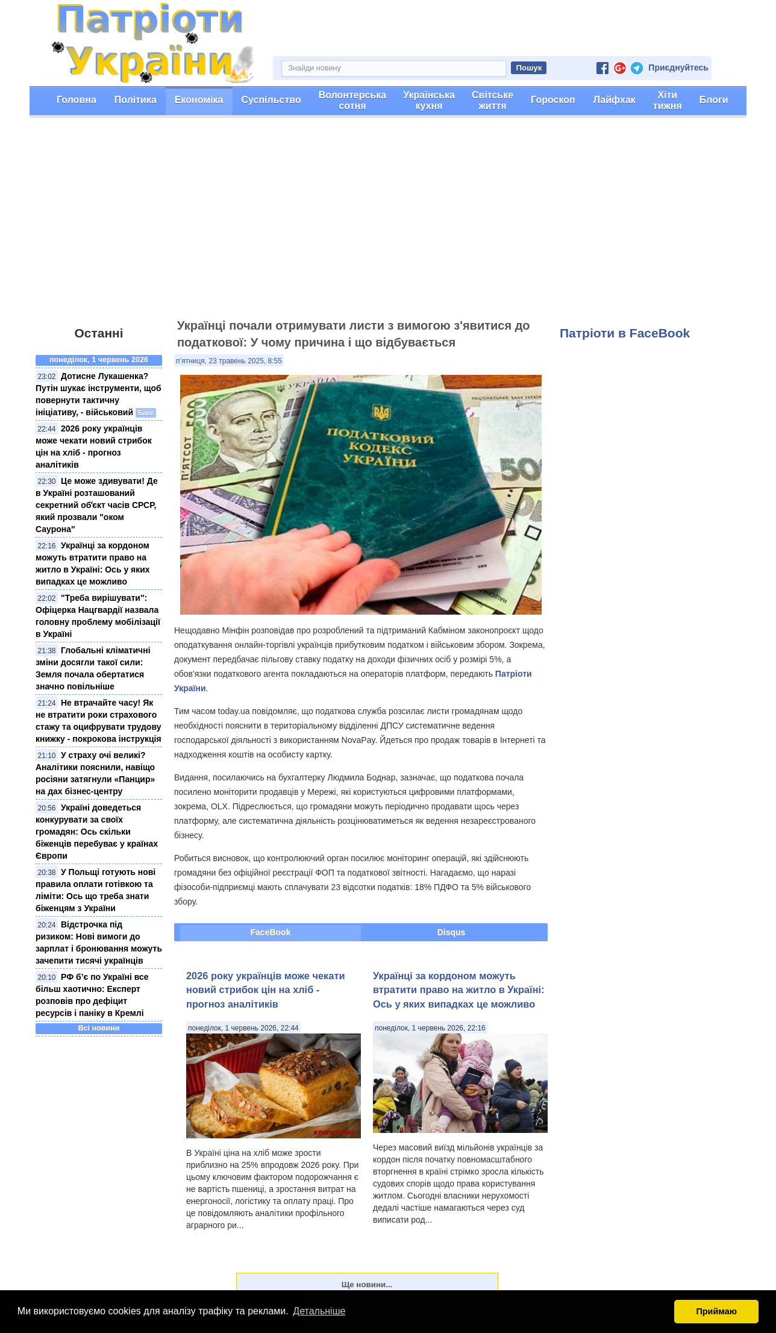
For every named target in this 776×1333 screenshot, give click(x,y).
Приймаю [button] (716, 1311)
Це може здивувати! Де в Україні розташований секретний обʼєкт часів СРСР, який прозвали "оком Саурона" (97, 505)
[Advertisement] (388, 223)
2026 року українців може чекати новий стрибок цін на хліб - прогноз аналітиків (265, 989)
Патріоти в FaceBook (625, 333)
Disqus (451, 932)
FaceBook (271, 932)
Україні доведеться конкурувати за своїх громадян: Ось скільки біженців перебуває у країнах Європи (97, 832)
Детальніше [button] (319, 1311)
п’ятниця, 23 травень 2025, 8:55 (229, 361)
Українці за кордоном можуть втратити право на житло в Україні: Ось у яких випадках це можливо (459, 989)
